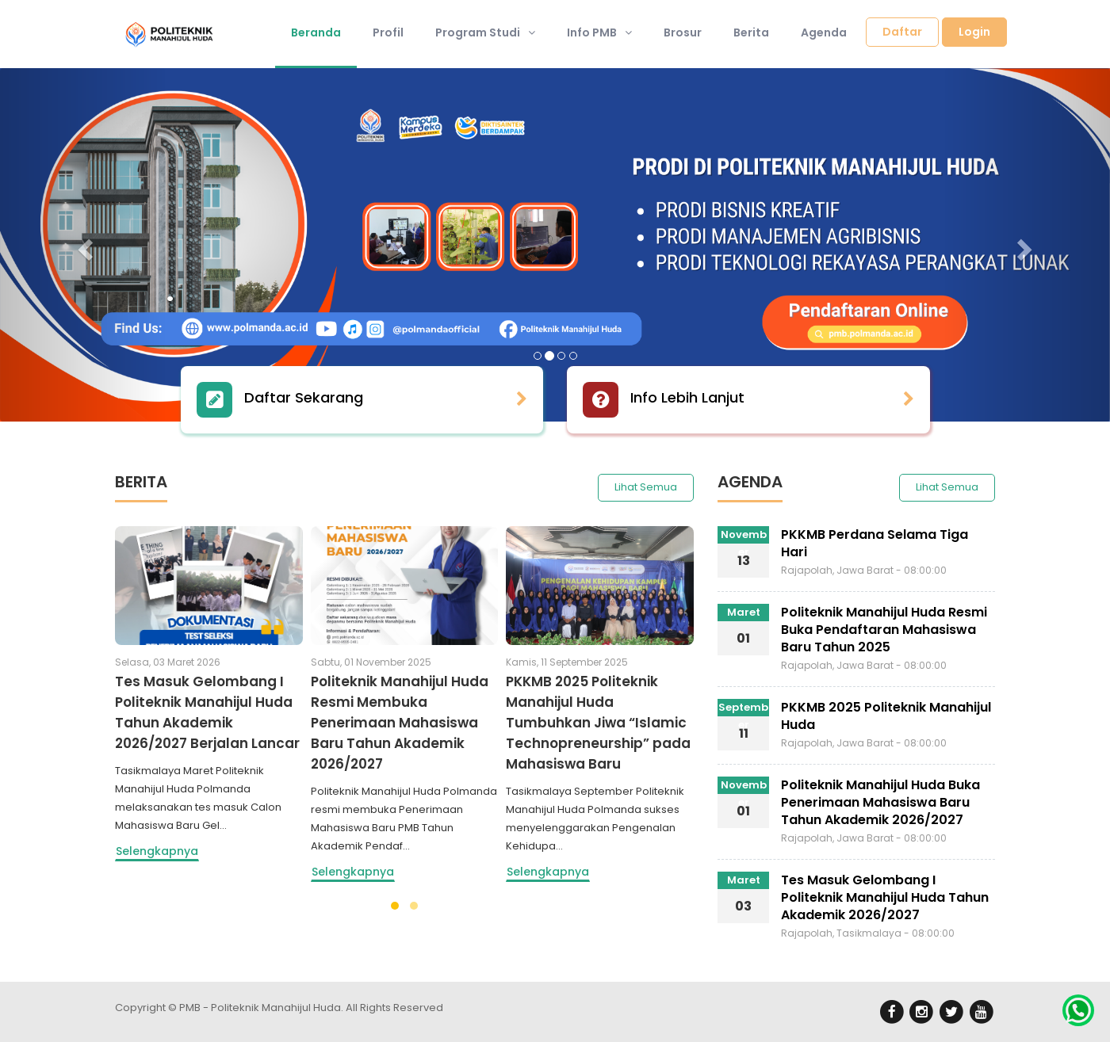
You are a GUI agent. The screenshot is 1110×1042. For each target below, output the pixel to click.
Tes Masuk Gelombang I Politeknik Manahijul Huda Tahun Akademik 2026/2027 (885, 897)
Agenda (824, 32)
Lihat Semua (645, 486)
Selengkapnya (157, 851)
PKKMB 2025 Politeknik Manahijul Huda (886, 716)
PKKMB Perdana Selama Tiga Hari (874, 543)
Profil (388, 32)
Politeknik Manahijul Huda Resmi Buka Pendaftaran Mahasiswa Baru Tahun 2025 (884, 629)
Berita (751, 32)
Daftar (902, 32)
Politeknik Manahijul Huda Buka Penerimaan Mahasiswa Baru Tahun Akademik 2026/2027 (880, 802)
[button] (83, 245)
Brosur (683, 32)
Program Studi (485, 32)
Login (974, 32)
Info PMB (599, 32)
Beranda (316, 32)
